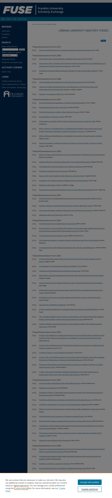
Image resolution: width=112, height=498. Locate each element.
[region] (56, 485)
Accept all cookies (89, 482)
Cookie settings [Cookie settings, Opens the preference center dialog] (89, 489)
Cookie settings (21, 488)
